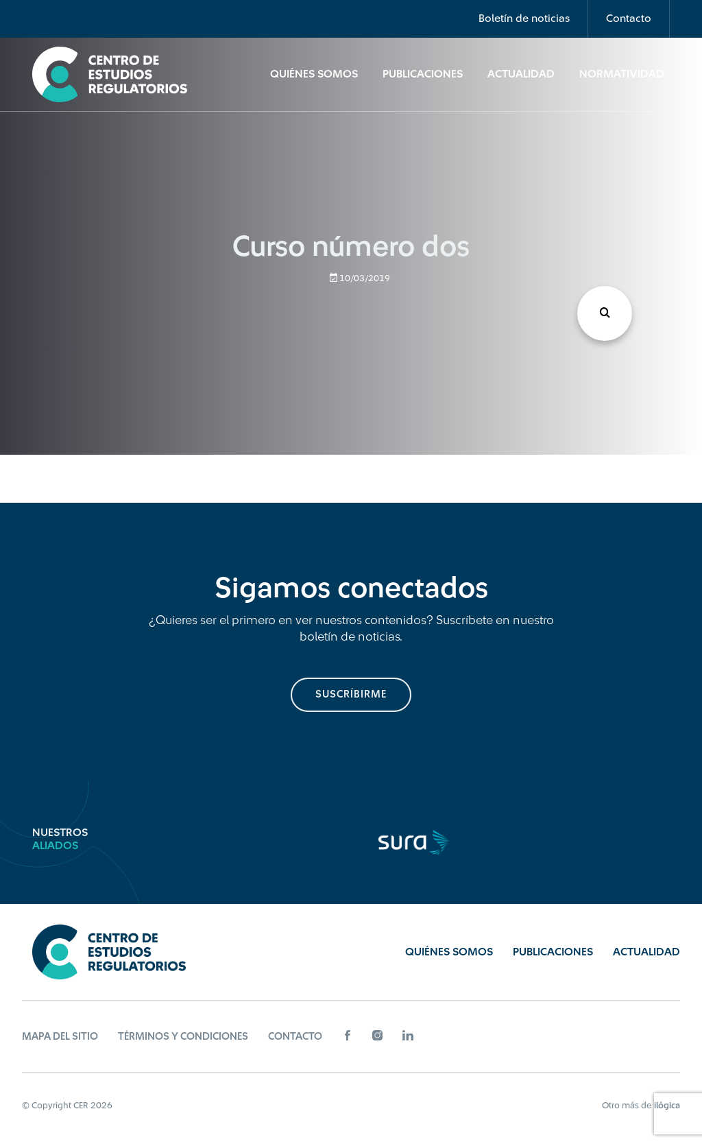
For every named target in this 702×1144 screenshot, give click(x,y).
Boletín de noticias (524, 18)
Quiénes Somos (314, 74)
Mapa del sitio (60, 1037)
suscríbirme (351, 694)
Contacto (628, 18)
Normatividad (621, 74)
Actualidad (521, 74)
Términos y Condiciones (183, 1037)
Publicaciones (423, 74)
